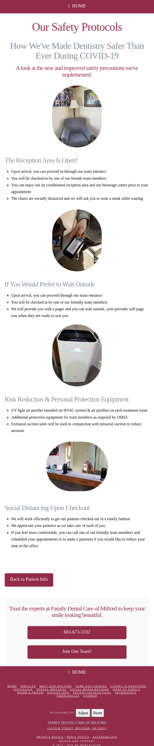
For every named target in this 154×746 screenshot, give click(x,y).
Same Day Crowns (91, 686)
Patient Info (58, 692)
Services (28, 686)
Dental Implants (51, 689)
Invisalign (23, 689)
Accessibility (105, 737)
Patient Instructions (92, 692)
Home (12, 686)
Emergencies (68, 695)
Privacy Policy (50, 737)
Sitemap (90, 695)
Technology (126, 692)
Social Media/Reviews (89, 689)
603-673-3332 (77, 631)
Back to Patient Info (29, 579)
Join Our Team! (77, 651)
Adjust (83, 713)
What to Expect (126, 689)
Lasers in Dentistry (128, 686)
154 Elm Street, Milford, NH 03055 (77, 728)
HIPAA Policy (78, 737)
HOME (77, 5)
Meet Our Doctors (55, 686)
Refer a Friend (30, 692)
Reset (97, 713)
